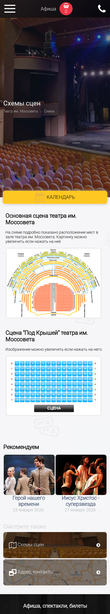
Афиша (48, 9)
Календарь (61, 197)
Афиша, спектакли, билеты (55, 606)
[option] (29, 484)
